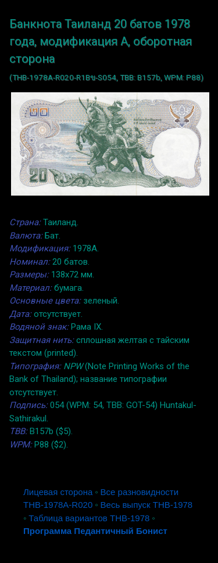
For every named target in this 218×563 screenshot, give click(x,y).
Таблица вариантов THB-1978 (88, 518)
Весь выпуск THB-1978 (147, 505)
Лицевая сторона (57, 492)
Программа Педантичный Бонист (95, 531)
